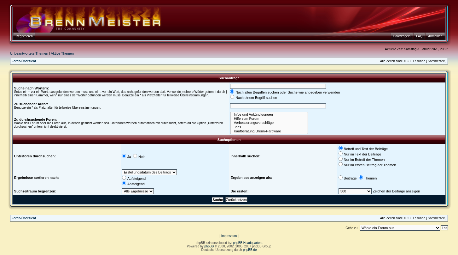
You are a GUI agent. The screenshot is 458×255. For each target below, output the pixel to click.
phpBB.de (250, 250)
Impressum (229, 236)
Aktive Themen (62, 53)
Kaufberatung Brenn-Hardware (269, 131)
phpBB (209, 246)
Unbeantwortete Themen (29, 53)
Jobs (269, 127)
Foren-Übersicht (24, 61)
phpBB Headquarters (247, 243)
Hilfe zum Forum (269, 119)
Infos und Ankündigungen (269, 114)
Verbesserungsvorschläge (269, 123)
